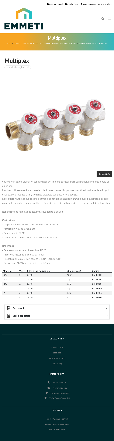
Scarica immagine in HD (17, 67)
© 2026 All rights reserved (57, 419)
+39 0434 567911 (59, 382)
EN (102, 4)
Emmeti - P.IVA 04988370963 (57, 424)
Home (9, 43)
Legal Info (57, 353)
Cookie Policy (57, 363)
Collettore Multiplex (88, 43)
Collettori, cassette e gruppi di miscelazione (57, 43)
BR (110, 4)
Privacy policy (57, 347)
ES (106, 4)
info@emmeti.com (60, 388)
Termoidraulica (30, 43)
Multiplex (103, 43)
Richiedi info (71, 4)
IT (99, 4)
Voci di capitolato (18, 316)
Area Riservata (88, 4)
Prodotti (17, 43)
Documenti (15, 308)
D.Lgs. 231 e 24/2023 (57, 358)
